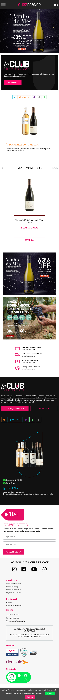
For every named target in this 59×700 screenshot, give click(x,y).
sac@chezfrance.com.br (15, 621)
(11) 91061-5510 (13, 618)
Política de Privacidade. (35, 693)
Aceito (49, 693)
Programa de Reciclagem (14, 605)
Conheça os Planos (15, 409)
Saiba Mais (44, 409)
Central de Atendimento (13, 584)
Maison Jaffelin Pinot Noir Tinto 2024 (29, 221)
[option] (29, 31)
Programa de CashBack (13, 593)
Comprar (29, 240)
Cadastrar (13, 551)
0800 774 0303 (14, 615)
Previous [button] (7, 31)
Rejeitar (30, 697)
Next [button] (51, 31)
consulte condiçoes (28, 349)
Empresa (9, 602)
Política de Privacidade (13, 590)
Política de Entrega (12, 587)
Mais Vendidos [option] (29, 168)
